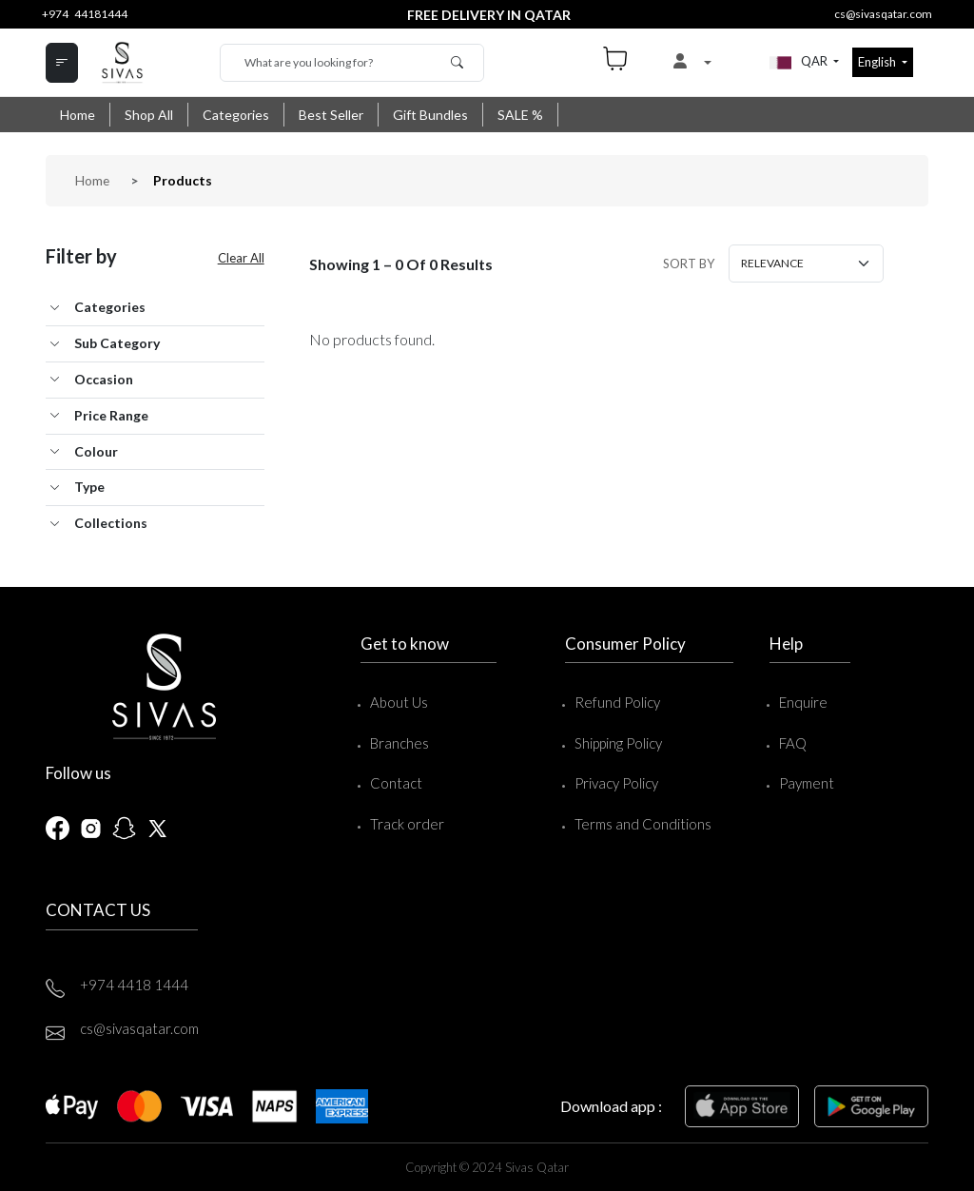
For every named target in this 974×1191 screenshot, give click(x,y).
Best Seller (331, 115)
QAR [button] (795, 62)
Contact (390, 782)
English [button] (878, 61)
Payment (804, 782)
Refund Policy (613, 701)
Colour (96, 450)
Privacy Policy (612, 782)
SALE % (520, 115)
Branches (393, 742)
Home (77, 115)
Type (89, 486)
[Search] (351, 63)
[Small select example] (805, 263)
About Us (393, 701)
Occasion (103, 378)
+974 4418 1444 (134, 983)
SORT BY (687, 262)
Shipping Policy (614, 742)
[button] (691, 63)
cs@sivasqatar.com (883, 14)
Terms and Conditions (639, 822)
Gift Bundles (430, 115)
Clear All (241, 256)
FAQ (791, 742)
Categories (236, 115)
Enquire (801, 701)
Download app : (611, 1105)
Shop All (149, 115)
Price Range (111, 414)
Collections (110, 522)
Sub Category (117, 342)
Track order (401, 822)
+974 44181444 (84, 14)
